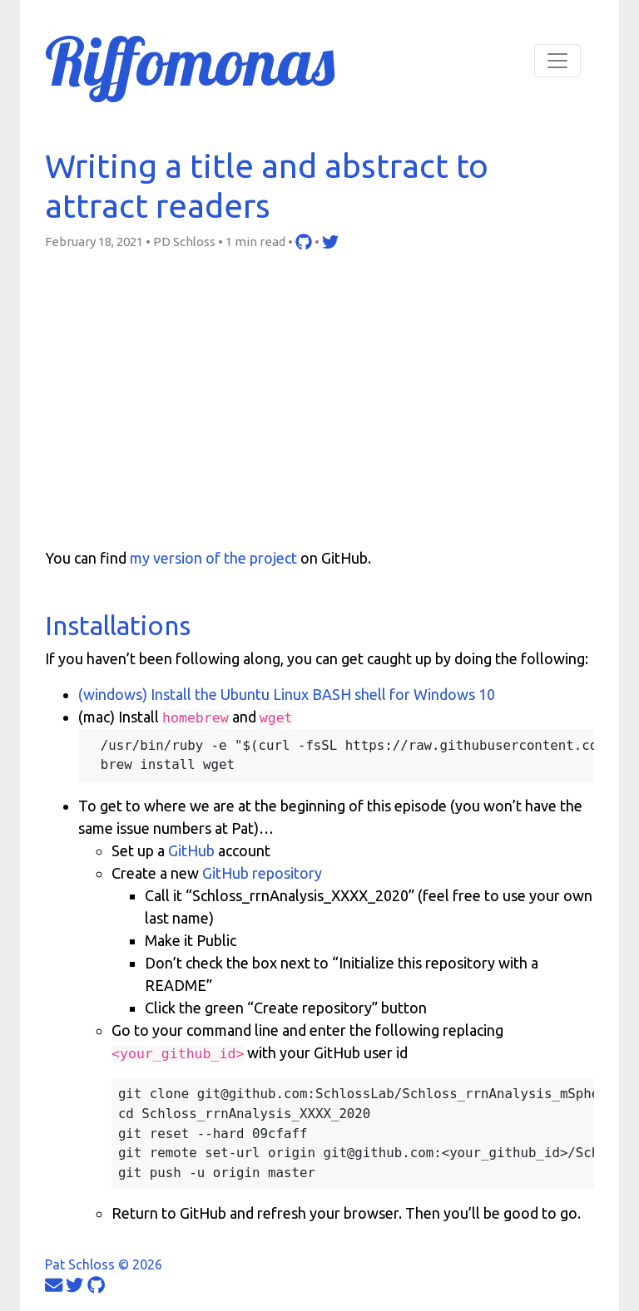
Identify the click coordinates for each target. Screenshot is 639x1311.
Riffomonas (189, 60)
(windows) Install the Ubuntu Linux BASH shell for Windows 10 (286, 694)
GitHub (191, 850)
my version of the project (213, 558)
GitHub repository (262, 873)
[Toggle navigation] (557, 60)
